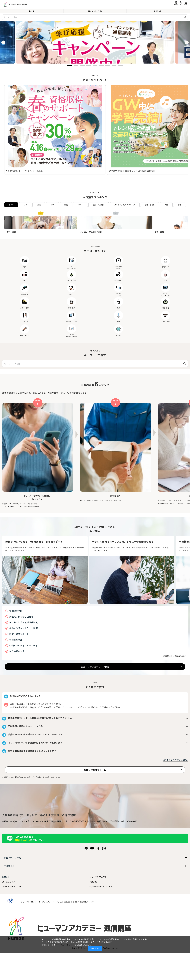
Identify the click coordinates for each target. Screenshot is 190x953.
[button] (69, 65)
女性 (179, 205)
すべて (11, 205)
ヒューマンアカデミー (99, 877)
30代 (39, 205)
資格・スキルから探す (95, 11)
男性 (166, 205)
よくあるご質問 (9, 881)
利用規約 (93, 881)
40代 (52, 205)
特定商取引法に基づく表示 (101, 886)
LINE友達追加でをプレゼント (30, 838)
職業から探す (158, 11)
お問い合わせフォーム (95, 769)
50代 (66, 205)
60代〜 (80, 205)
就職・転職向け (98, 205)
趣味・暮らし (150, 205)
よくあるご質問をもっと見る (175, 759)
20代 (25, 205)
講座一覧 (32, 11)
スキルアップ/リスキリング (124, 205)
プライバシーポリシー (11, 886)
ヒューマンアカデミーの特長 (95, 666)
